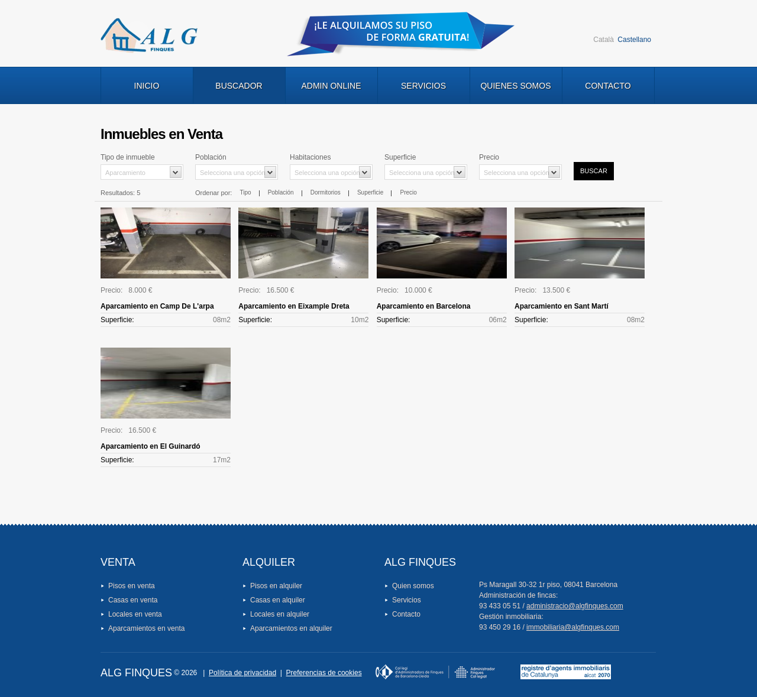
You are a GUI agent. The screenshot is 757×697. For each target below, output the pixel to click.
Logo (149, 35)
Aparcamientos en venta (146, 628)
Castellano (634, 39)
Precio (408, 192)
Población (281, 192)
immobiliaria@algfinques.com (572, 627)
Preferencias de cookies (324, 673)
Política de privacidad (242, 673)
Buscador (238, 85)
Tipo (245, 192)
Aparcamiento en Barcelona (424, 306)
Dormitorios (325, 192)
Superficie (370, 192)
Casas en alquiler (277, 600)
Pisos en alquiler (276, 586)
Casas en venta (132, 600)
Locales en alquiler (279, 614)
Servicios (423, 85)
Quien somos (413, 586)
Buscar (593, 170)
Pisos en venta (131, 586)
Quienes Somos (515, 85)
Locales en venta (135, 614)
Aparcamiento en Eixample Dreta (293, 306)
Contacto (607, 85)
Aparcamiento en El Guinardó (150, 446)
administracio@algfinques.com (574, 606)
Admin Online (331, 85)
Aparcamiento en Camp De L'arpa (157, 306)
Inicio (147, 85)
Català (603, 39)
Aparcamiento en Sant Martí (562, 306)
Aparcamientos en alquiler (291, 628)
